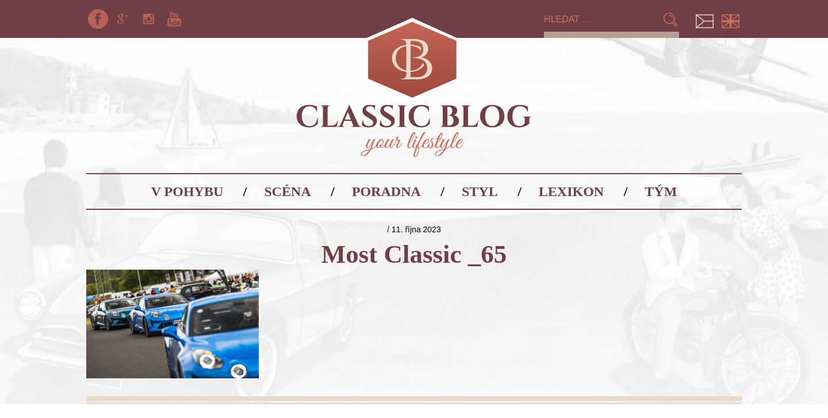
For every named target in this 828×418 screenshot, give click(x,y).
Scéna (287, 191)
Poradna (386, 191)
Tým (661, 191)
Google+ (123, 18)
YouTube (174, 18)
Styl (480, 191)
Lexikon (571, 191)
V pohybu (187, 191)
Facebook (97, 18)
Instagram (148, 18)
